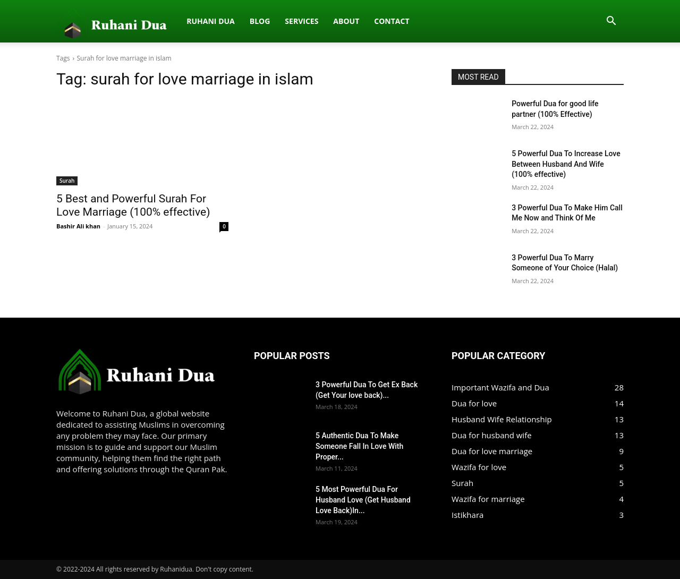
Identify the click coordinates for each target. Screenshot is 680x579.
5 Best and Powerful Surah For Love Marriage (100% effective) (133, 205)
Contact (280, 21)
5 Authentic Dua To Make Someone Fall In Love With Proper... (359, 446)
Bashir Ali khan (78, 226)
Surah (67, 180)
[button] (611, 21)
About (235, 21)
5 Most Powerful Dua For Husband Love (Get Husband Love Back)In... (363, 500)
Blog (148, 21)
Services (190, 21)
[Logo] (62, 21)
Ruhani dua (99, 21)
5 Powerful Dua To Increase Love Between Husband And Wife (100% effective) (566, 163)
